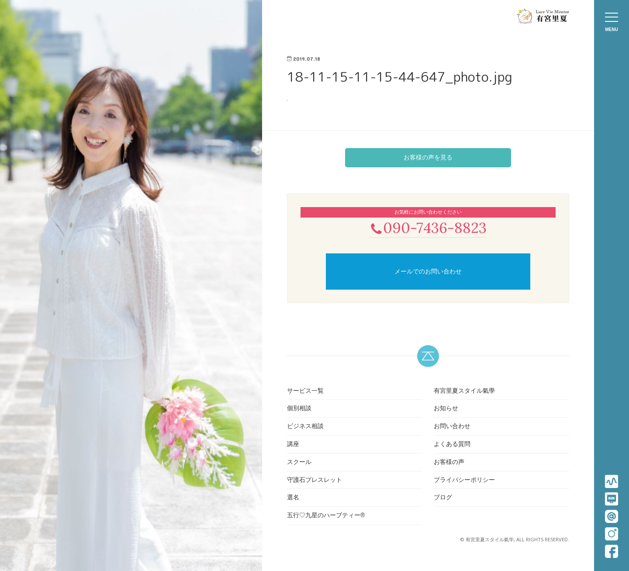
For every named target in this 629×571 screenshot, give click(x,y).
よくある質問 (452, 444)
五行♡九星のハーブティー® (326, 515)
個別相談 (299, 409)
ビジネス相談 (305, 426)
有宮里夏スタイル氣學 (464, 391)
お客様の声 (449, 462)
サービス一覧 (305, 391)
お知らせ (446, 409)
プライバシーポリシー (464, 480)
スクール (299, 462)
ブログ (443, 498)
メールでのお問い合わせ (428, 272)
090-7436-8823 (428, 228)
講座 (293, 444)
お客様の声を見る (428, 157)
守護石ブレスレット (314, 480)
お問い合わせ (452, 426)
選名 (293, 498)
